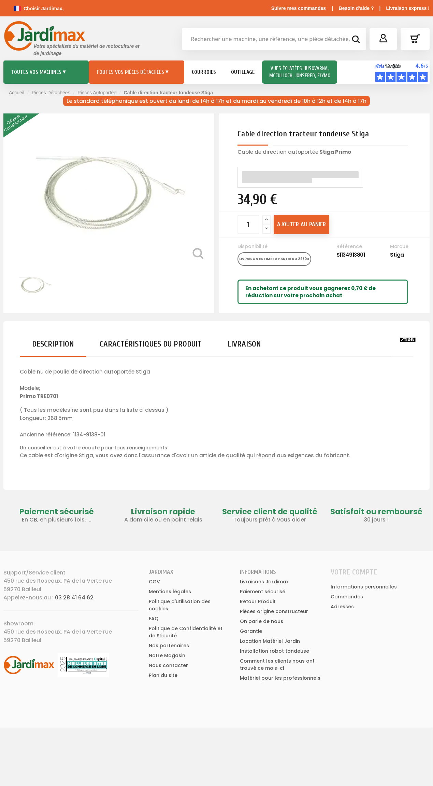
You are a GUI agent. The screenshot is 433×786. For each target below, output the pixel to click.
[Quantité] (248, 224)
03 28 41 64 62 (74, 597)
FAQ (154, 618)
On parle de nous (261, 621)
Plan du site (163, 675)
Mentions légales (170, 591)
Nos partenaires (169, 645)
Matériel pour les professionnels (280, 678)
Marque (399, 246)
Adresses (342, 606)
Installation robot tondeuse (274, 651)
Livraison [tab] (244, 344)
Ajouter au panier (301, 224)
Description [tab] (53, 344)
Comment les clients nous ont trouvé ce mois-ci (277, 665)
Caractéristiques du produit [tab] (151, 344)
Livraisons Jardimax (264, 581)
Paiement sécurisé (262, 591)
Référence (349, 246)
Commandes (347, 596)
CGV (154, 581)
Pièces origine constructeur (274, 611)
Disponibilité (252, 246)
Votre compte (354, 572)
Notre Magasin (167, 655)
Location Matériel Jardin (270, 641)
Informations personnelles (364, 586)
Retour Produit (258, 601)
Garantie (251, 631)
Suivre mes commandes (298, 8)
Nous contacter (168, 665)
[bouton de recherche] (355, 40)
